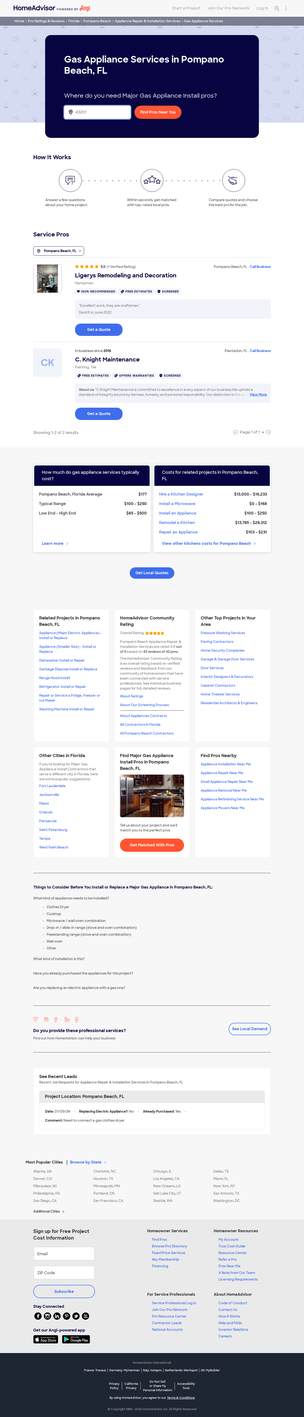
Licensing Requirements (238, 1279)
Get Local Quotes (152, 572)
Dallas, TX (221, 1171)
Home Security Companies (223, 650)
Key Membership (165, 1259)
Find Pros (159, 1239)
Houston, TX (103, 1179)
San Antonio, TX (226, 1193)
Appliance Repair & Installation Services (147, 21)
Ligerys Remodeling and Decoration (125, 275)
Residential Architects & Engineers (229, 703)
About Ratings (131, 696)
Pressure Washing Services (223, 633)
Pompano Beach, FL (58, 251)
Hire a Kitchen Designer (181, 494)
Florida (74, 21)
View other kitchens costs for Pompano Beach (209, 543)
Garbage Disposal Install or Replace (68, 669)
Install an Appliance (177, 513)
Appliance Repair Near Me (222, 773)
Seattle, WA (162, 1201)
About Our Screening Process (144, 705)
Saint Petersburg (53, 830)
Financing (160, 1266)
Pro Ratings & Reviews (46, 21)
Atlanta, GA (42, 1171)
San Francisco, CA (108, 1201)
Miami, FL (220, 1179)
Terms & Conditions (181, 1398)
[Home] (51, 8)
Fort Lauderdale (52, 786)
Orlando (46, 812)
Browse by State (88, 1162)
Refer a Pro (227, 1259)
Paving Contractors (217, 642)
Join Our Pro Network (228, 8)
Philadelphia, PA (46, 1193)
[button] (152, 1159)
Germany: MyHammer (124, 1370)
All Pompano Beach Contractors (147, 733)
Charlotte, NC (104, 1171)
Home (19, 21)
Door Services (212, 668)
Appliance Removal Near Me (224, 790)
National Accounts (167, 1329)
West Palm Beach (53, 847)
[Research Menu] (286, 8)
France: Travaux (95, 1370)
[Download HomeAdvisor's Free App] (47, 1339)
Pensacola (48, 821)
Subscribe (64, 1291)
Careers (225, 1336)
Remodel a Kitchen (177, 522)
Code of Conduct (232, 1303)
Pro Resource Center (169, 1316)
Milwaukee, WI (45, 1186)
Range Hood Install (54, 678)
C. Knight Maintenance (107, 359)
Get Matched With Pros (152, 845)
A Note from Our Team (236, 1273)
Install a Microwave (177, 503)
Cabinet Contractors (218, 685)
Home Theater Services (220, 694)
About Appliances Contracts (143, 716)
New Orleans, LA (166, 1186)
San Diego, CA (45, 1201)
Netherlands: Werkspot (181, 1370)
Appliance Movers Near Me (223, 808)
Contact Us (227, 1310)
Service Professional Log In (174, 1303)
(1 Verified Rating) (121, 267)
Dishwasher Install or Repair (62, 660)
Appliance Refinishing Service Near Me (232, 799)
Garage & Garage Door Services (227, 659)
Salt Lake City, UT (167, 1193)
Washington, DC (226, 1201)
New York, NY (224, 1186)
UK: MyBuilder (210, 1370)
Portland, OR (104, 1193)
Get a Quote (98, 329)
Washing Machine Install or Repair (67, 709)
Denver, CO (42, 1179)
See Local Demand (249, 1028)
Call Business (260, 267)
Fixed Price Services (168, 1253)
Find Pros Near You (158, 112)
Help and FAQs (230, 1323)
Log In (262, 8)
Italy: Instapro (152, 1370)
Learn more (55, 543)
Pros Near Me (229, 1266)
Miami (44, 803)
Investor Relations (233, 1329)
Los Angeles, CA (166, 1179)
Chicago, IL (162, 1171)
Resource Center (232, 1253)
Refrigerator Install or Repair (62, 687)
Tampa (44, 838)
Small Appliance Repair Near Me (227, 782)
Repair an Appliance (178, 532)
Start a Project (186, 8)
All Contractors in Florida (140, 724)
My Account (228, 1239)
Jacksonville (49, 795)
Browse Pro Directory (169, 1246)
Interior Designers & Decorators (227, 677)
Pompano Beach (97, 21)
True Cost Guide (231, 1246)
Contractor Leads (167, 1323)
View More (258, 395)
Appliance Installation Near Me (226, 764)
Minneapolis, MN (106, 1186)
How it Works (229, 1316)
